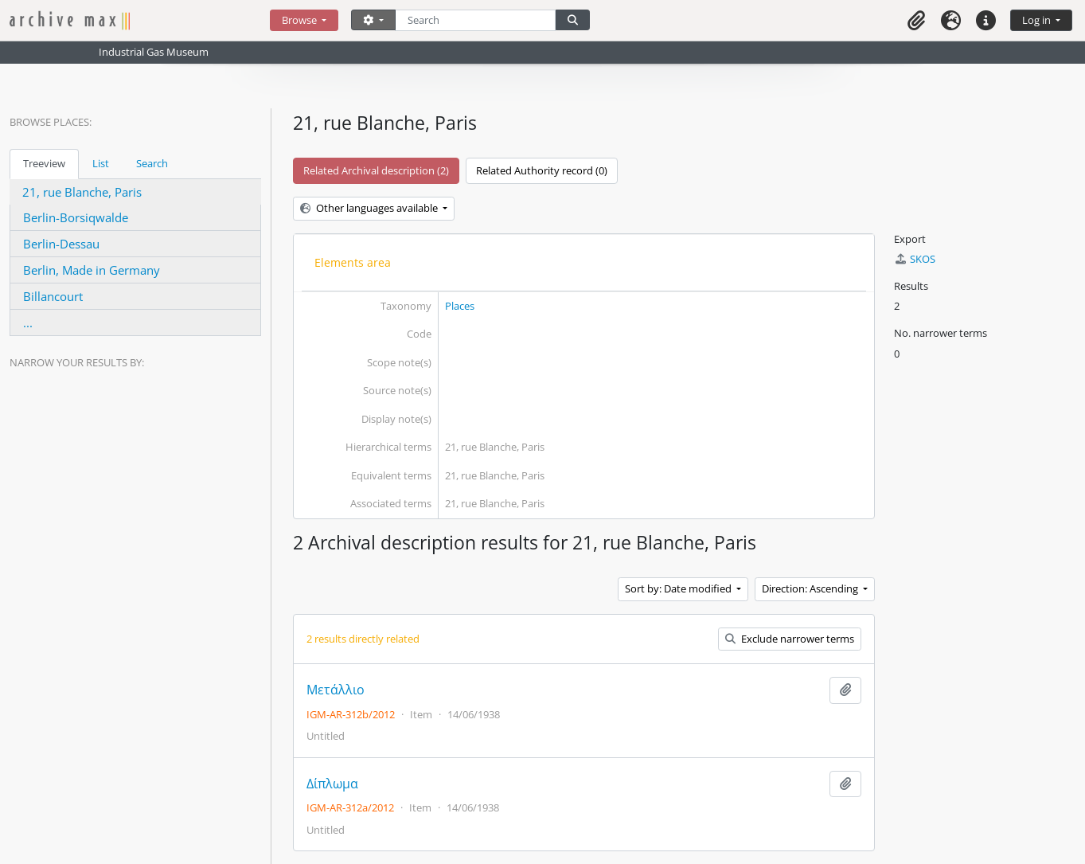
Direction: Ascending (811, 588)
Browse (300, 20)
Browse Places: (51, 122)
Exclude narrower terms (789, 638)
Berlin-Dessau (61, 244)
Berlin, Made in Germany (91, 270)
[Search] (475, 20)
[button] (916, 20)
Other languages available (370, 208)
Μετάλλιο (335, 690)
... (28, 322)
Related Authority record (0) (541, 170)
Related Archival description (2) (376, 170)
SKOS (914, 259)
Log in (1037, 20)
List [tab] (100, 163)
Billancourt (53, 296)
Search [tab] (152, 163)
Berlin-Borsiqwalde (75, 217)
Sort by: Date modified (679, 588)
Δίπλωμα (332, 784)
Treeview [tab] (44, 163)
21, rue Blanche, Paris (82, 192)
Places (459, 306)
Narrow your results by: (77, 362)
